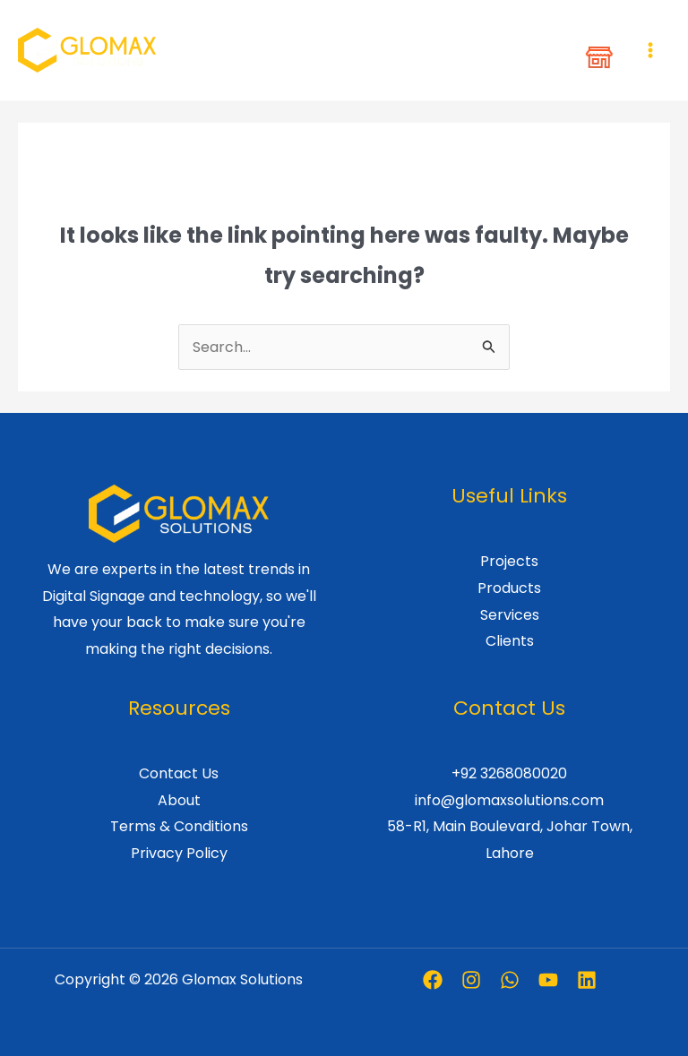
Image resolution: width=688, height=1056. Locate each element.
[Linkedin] (587, 980)
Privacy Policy (179, 853)
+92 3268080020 (509, 773)
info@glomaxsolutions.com (509, 800)
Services (509, 615)
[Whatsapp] (510, 980)
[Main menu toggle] (650, 50)
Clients (510, 641)
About (179, 800)
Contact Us (179, 773)
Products (509, 588)
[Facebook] (433, 980)
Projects (509, 561)
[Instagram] (471, 980)
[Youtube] (548, 980)
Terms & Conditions (179, 826)
